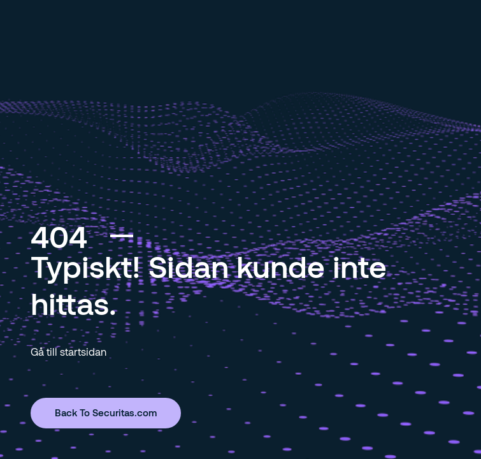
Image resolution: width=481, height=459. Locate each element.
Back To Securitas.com (106, 412)
